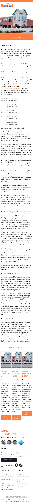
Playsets (20, 486)
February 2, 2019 (26, 375)
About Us (4, 474)
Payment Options (7, 490)
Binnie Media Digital (24, 501)
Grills (19, 481)
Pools (19, 474)
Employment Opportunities (6, 480)
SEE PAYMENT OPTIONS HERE (17, 497)
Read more (6, 417)
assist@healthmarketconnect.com (11, 88)
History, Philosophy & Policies (8, 486)
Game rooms (21, 484)
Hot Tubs (20, 479)
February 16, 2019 (5, 375)
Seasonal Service (7, 477)
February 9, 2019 (16, 375)
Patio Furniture (23, 477)
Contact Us (5, 483)
